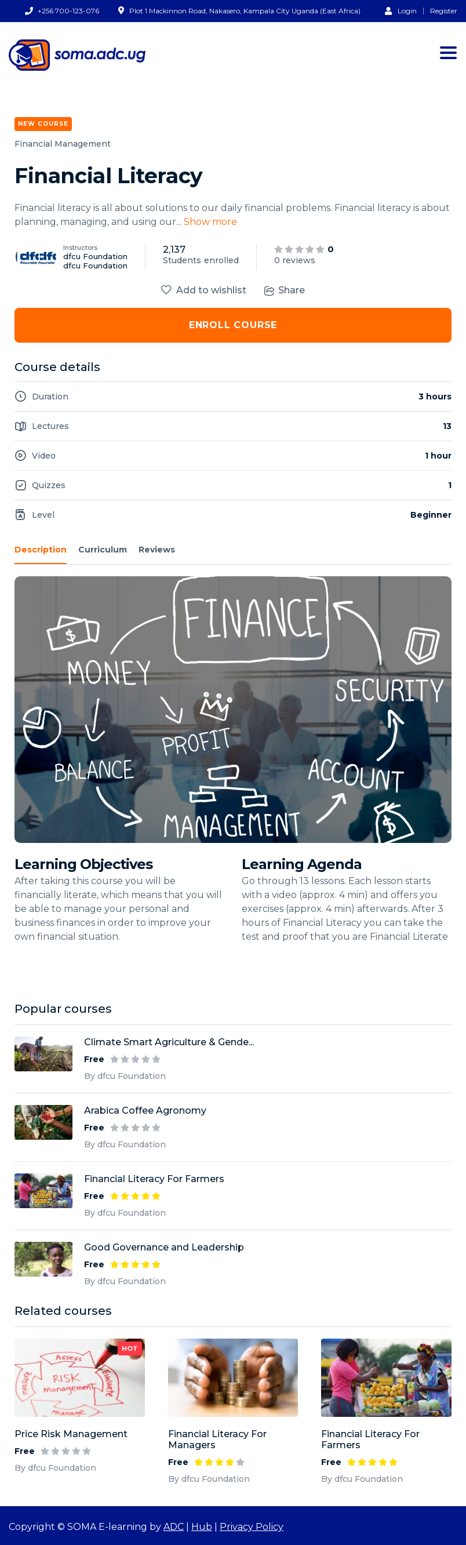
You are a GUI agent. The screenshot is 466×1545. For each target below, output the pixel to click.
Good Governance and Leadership (164, 1247)
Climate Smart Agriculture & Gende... (169, 1042)
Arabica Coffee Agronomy (145, 1110)
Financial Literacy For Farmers (370, 1439)
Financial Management (62, 144)
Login (401, 10)
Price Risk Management (71, 1433)
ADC (173, 1526)
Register (443, 11)
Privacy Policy (251, 1526)
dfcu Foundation (95, 256)
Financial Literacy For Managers (217, 1439)
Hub (201, 1526)
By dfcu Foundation (55, 1468)
